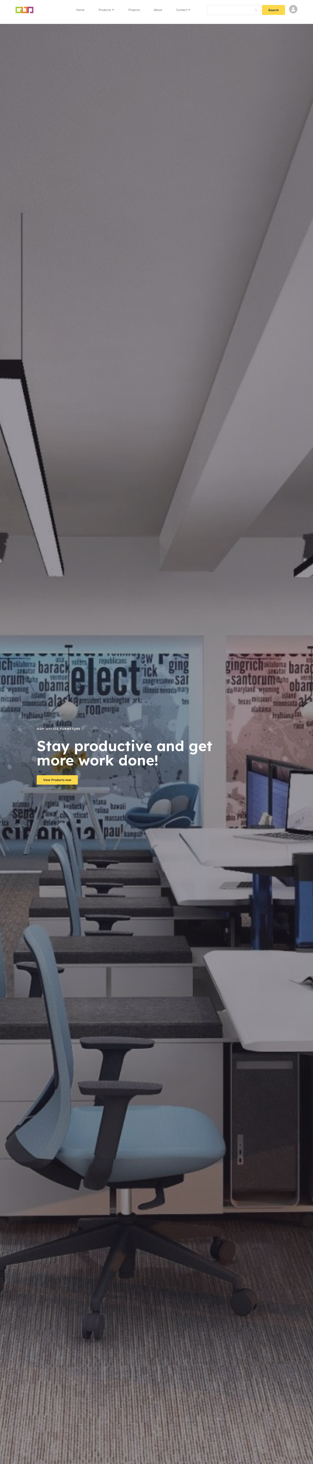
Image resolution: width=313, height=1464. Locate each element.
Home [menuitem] (80, 10)
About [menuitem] (158, 10)
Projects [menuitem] (134, 10)
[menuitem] (106, 10)
